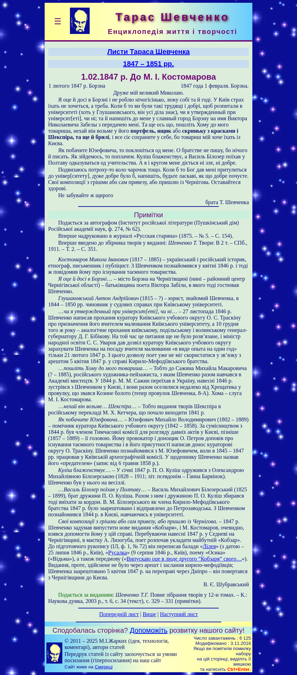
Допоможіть (149, 630)
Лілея (209, 546)
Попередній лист (119, 614)
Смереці (104, 666)
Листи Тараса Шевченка (148, 51)
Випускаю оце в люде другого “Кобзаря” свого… (184, 559)
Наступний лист (179, 614)
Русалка (117, 552)
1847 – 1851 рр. (148, 64)
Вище (149, 614)
